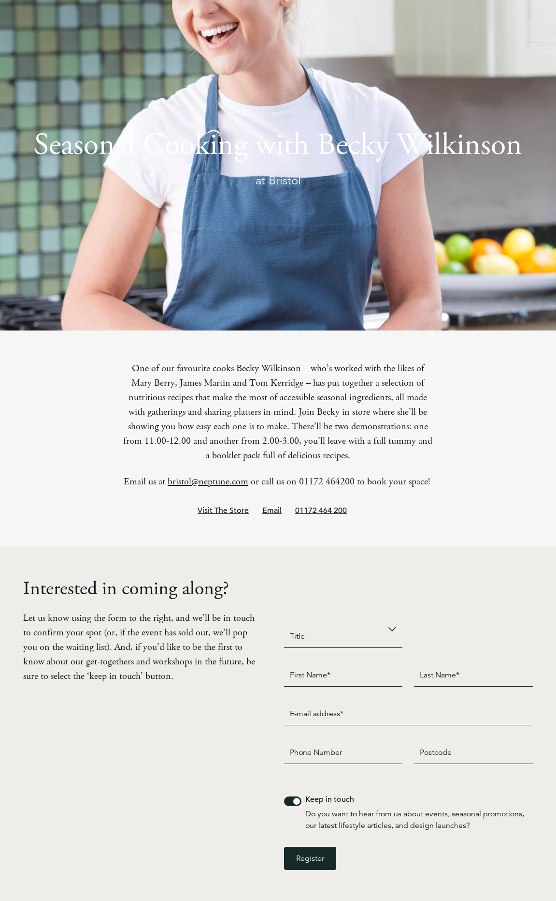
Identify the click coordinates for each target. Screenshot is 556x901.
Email (272, 510)
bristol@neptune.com (208, 481)
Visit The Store (223, 510)
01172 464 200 (321, 510)
